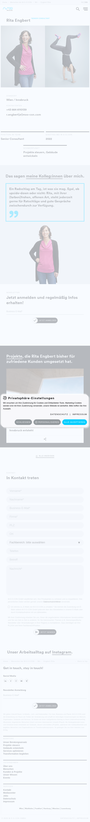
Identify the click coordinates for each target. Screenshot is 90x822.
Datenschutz (59, 414)
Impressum (79, 414)
